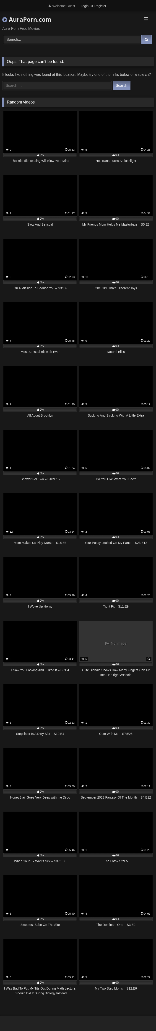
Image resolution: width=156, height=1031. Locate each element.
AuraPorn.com (26, 19)
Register (100, 6)
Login (84, 6)
